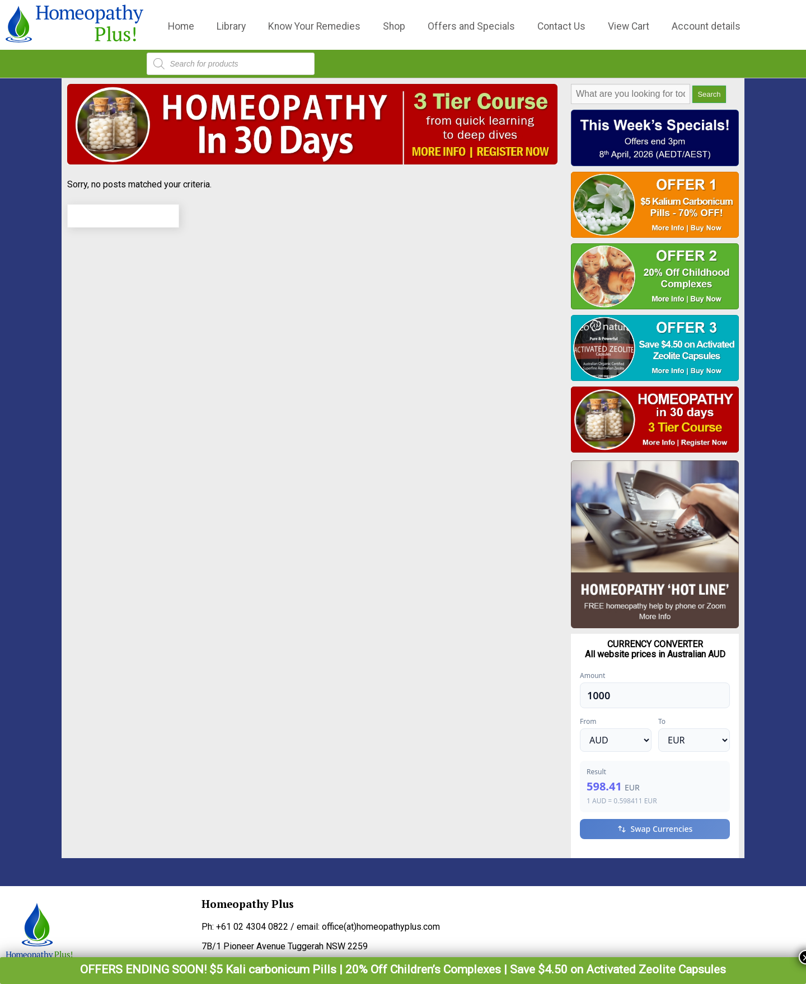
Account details (706, 26)
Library (231, 26)
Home (181, 26)
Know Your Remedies (314, 26)
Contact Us (561, 26)
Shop (394, 26)
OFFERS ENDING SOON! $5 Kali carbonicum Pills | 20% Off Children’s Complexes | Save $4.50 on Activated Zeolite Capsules (403, 969)
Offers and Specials (471, 26)
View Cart (628, 26)
